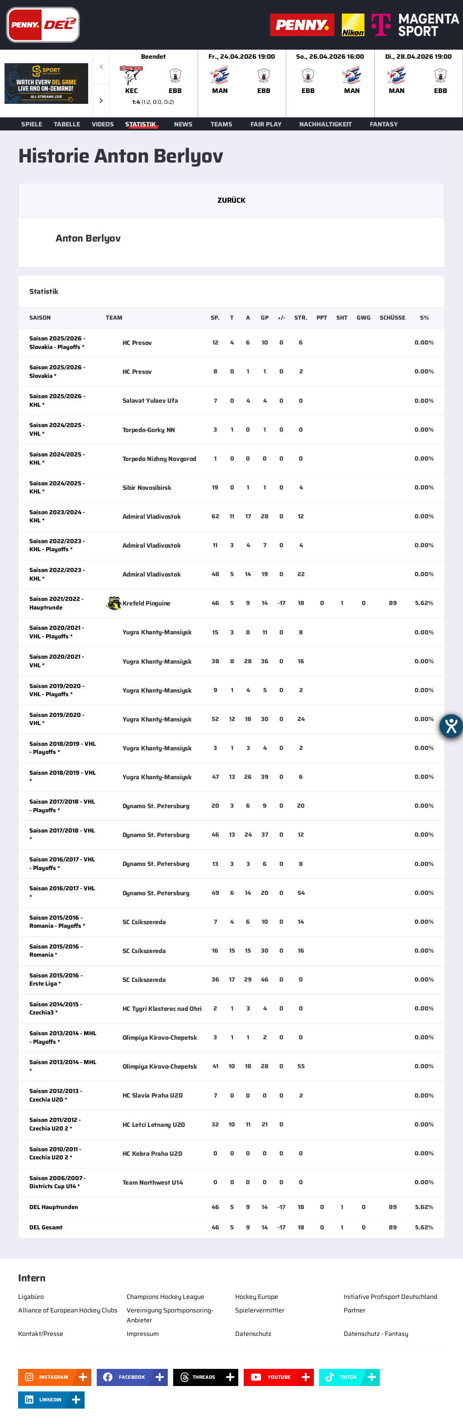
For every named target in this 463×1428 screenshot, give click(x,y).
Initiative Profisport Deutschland (390, 1297)
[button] (101, 100)
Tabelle (67, 124)
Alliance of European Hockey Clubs (68, 1310)
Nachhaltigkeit (325, 124)
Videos (103, 124)
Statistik (140, 124)
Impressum (143, 1334)
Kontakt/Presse (40, 1334)
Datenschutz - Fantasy (376, 1334)
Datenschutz (253, 1334)
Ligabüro (31, 1297)
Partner (354, 1310)
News (183, 124)
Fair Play (266, 124)
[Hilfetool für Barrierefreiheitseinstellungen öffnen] (451, 726)
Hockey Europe (256, 1297)
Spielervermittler (259, 1310)
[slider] (286, 83)
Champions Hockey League (165, 1297)
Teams (221, 124)
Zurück (231, 200)
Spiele (31, 124)
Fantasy (384, 124)
